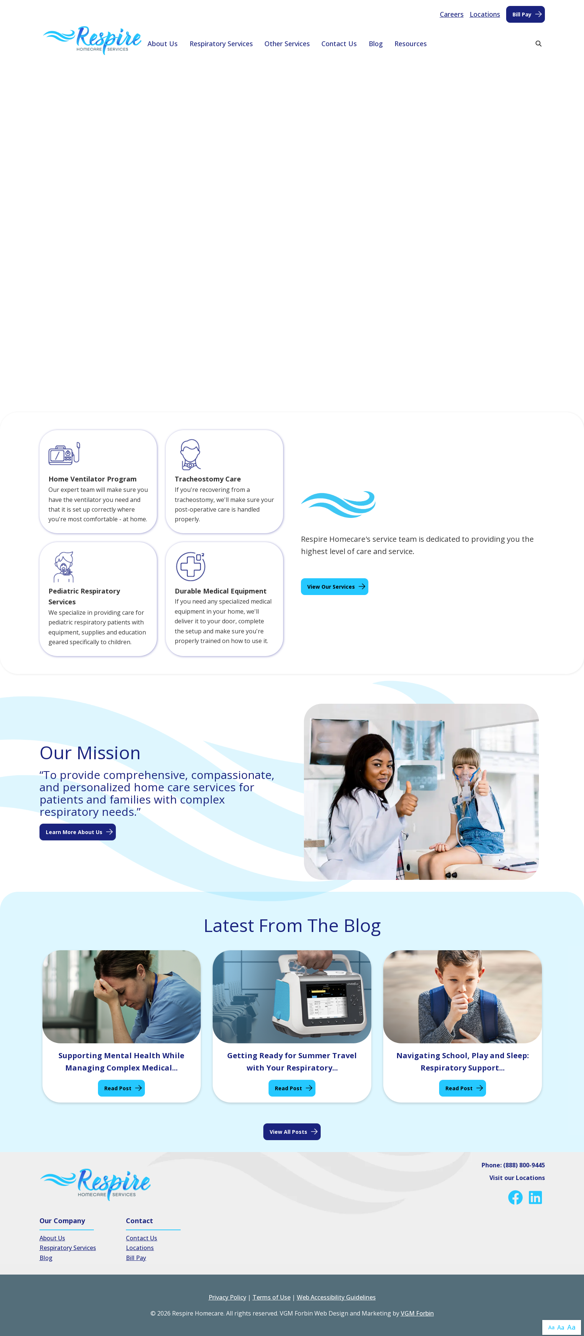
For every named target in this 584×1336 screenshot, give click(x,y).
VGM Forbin (417, 1313)
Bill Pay (521, 14)
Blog (376, 43)
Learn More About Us (74, 832)
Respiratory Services (221, 43)
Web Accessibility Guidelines (336, 1297)
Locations (485, 14)
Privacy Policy (227, 1297)
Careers (452, 14)
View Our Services (331, 586)
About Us (162, 43)
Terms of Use (272, 1297)
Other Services (287, 43)
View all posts (288, 1131)
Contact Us (339, 43)
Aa (551, 1327)
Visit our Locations (517, 1178)
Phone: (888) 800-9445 (513, 1165)
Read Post (117, 1088)
